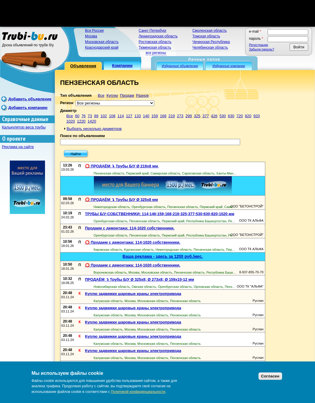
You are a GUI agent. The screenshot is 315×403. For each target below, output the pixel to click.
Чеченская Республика (211, 42)
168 (163, 116)
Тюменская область (155, 47)
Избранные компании (229, 66)
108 (112, 116)
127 (129, 116)
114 (121, 116)
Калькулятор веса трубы (24, 127)
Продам (127, 95)
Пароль (256, 39)
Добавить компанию (27, 107)
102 (103, 116)
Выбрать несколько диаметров (94, 128)
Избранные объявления (180, 66)
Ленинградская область (158, 36)
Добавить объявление (30, 99)
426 (214, 116)
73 (90, 116)
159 (155, 116)
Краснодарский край (101, 47)
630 (231, 116)
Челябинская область (210, 47)
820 (248, 116)
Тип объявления (75, 95)
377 (205, 116)
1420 (92, 121)
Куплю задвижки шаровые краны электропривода (133, 293)
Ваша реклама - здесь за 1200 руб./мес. (163, 256)
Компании (122, 65)
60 (77, 116)
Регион (66, 103)
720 (240, 116)
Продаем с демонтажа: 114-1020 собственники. (129, 228)
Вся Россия (94, 30)
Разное (142, 95)
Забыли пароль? (261, 49)
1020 (70, 121)
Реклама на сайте (18, 147)
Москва (91, 36)
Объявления (83, 66)
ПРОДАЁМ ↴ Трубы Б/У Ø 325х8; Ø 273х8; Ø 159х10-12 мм (139, 279)
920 (256, 116)
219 (171, 116)
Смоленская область (209, 30)
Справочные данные (25, 119)
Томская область (206, 36)
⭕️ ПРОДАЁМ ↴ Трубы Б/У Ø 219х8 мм (122, 166)
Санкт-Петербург (152, 30)
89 (96, 116)
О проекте (13, 138)
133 (137, 116)
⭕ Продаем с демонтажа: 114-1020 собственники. (132, 242)
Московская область (102, 42)
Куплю (112, 95)
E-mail (255, 31)
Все (101, 95)
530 (222, 116)
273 (180, 116)
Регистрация (258, 45)
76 (83, 116)
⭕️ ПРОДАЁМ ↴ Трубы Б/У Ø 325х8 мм (121, 199)
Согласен (270, 376)
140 (146, 116)
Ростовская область (155, 42)
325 (197, 116)
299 (188, 116)
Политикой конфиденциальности (138, 392)
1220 (81, 121)
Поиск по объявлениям (82, 136)
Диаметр (68, 110)
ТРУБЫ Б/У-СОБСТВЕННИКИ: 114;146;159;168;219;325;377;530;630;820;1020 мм (159, 214)
